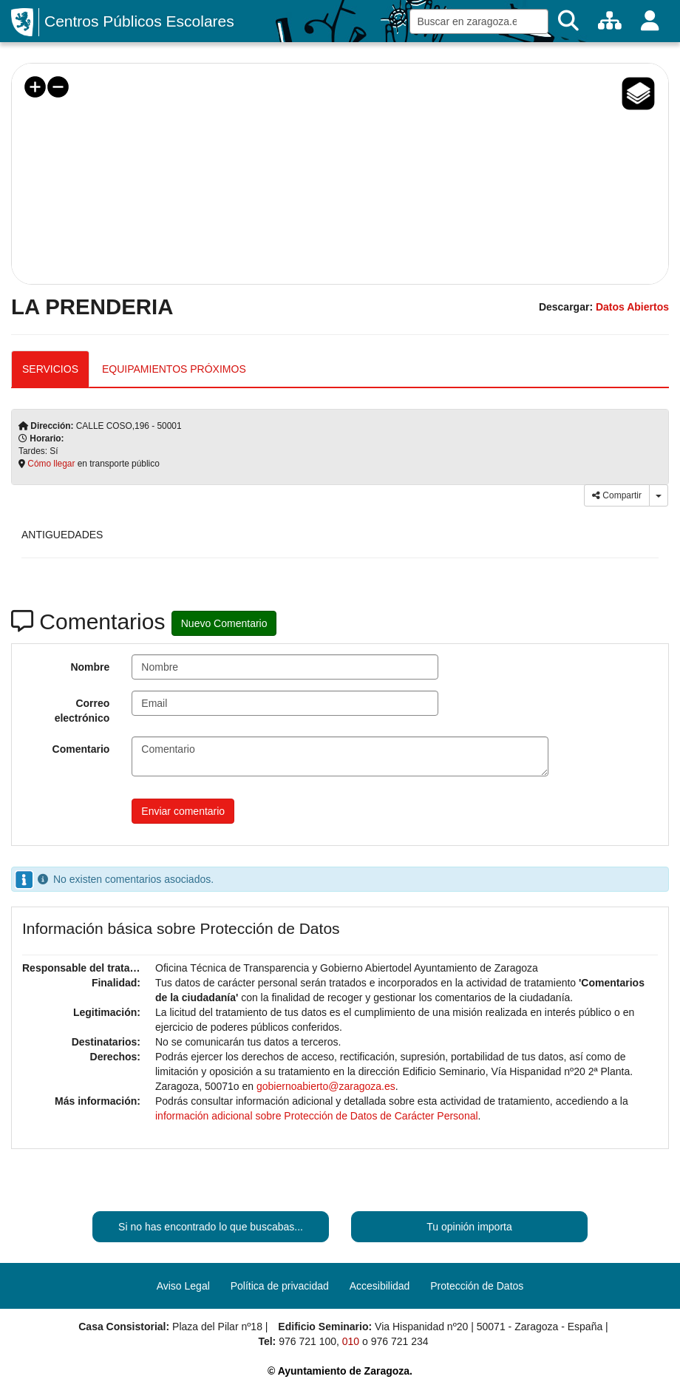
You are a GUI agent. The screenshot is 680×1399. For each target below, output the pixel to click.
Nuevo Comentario (224, 623)
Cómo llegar (51, 463)
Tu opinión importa (468, 1227)
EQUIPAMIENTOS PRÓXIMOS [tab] (174, 369)
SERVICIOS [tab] (50, 369)
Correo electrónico (82, 710)
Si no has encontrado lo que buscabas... (210, 1227)
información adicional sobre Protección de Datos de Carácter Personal (316, 1116)
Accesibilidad (380, 1286)
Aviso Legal (183, 1286)
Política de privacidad (280, 1286)
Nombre (89, 667)
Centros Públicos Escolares (139, 21)
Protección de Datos (476, 1286)
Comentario (81, 749)
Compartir (617, 495)
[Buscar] (568, 21)
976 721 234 (400, 1341)
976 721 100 (307, 1341)
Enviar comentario (183, 811)
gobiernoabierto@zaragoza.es (325, 1086)
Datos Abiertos (632, 307)
